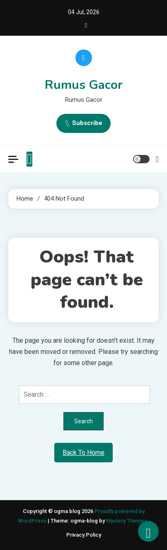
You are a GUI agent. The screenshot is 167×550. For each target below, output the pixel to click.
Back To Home (83, 453)
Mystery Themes (126, 521)
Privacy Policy (83, 535)
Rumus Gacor (84, 84)
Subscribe (83, 123)
